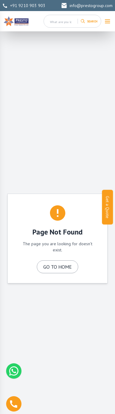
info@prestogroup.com (87, 5)
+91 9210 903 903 (23, 5)
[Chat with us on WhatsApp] (13, 371)
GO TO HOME (57, 267)
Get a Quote (107, 207)
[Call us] (13, 404)
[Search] (89, 21)
